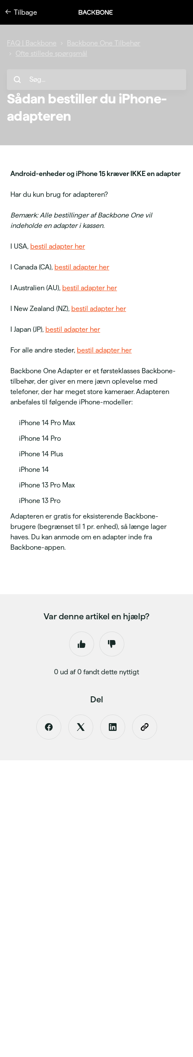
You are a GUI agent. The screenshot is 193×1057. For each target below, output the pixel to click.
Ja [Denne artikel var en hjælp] (81, 644)
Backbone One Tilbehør (103, 43)
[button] (100, 12)
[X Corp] (81, 727)
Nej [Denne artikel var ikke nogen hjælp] (111, 644)
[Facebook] (49, 727)
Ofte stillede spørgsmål (51, 53)
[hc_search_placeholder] (96, 79)
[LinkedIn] (113, 727)
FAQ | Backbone (32, 43)
